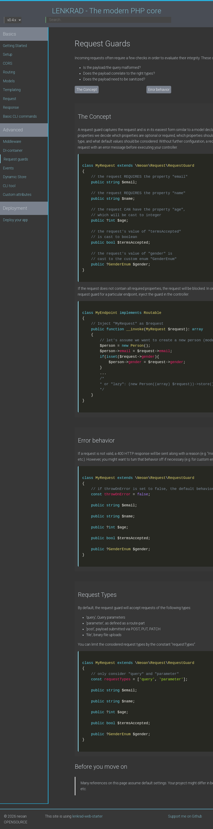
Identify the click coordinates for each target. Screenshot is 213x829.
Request (9, 99)
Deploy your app (15, 220)
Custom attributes (17, 194)
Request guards (16, 159)
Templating (12, 90)
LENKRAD (106, 11)
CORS (7, 63)
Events (8, 168)
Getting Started (15, 46)
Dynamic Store (14, 177)
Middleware (12, 141)
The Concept (86, 90)
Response (11, 107)
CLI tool (9, 186)
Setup (7, 54)
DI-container (12, 150)
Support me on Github (185, 816)
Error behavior (159, 90)
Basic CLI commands (20, 116)
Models (9, 81)
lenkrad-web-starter (87, 816)
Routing (9, 72)
